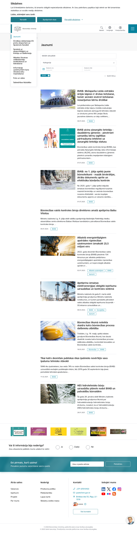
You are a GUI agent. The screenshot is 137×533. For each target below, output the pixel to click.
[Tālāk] (122, 431)
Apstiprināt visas (49, 19)
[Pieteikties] (118, 464)
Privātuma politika (48, 489)
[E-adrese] (78, 504)
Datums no (50, 68)
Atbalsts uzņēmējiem (96, 270)
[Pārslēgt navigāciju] (132, 28)
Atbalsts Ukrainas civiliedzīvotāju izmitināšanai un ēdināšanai (20, 90)
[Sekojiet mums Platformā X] (109, 489)
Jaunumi (16, 66)
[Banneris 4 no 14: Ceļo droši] (58, 431)
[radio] (59, 446)
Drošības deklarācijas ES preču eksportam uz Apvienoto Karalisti (23, 72)
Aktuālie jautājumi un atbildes (22, 46)
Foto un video (19, 108)
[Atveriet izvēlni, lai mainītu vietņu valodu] (109, 29)
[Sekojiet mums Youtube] (103, 493)
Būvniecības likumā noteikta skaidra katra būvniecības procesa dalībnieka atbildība (95, 325)
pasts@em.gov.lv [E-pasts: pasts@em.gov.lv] (83, 493)
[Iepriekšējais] (15, 431)
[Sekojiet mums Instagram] (119, 489)
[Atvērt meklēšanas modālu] (101, 29)
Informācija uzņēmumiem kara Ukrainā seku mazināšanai (21, 100)
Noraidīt (23, 19)
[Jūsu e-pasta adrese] (87, 464)
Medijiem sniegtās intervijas (20, 57)
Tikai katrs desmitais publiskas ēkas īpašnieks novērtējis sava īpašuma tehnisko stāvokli (74, 360)
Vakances (15, 489)
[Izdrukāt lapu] (122, 44)
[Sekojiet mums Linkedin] (103, 489)
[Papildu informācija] (85, 504)
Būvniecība (92, 349)
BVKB (91, 121)
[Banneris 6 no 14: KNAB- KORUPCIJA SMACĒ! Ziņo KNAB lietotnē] (98, 431)
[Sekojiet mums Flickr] (109, 493)
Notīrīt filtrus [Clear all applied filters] (111, 76)
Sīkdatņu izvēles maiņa (50, 501)
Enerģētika (100, 310)
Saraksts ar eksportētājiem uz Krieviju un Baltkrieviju (22, 81)
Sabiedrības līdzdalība (22, 112)
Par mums (15, 501)
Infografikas (18, 51)
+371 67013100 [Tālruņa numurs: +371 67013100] (82, 489)
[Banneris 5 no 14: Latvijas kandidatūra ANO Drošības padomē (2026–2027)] (78, 431)
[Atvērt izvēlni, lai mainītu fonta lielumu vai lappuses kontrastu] (120, 29)
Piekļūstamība (46, 493)
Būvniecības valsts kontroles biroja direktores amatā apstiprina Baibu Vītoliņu (78, 212)
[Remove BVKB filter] (49, 75)
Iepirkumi (15, 493)
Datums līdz (88, 68)
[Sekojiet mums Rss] (114, 494)
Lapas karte (45, 497)
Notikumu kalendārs (21, 62)
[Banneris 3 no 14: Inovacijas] (39, 431)
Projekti (14, 497)
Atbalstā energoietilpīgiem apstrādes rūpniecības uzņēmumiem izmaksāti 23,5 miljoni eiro (93, 242)
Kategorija (47, 62)
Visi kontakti (86, 511)
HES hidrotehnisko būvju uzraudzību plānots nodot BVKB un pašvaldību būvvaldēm (96, 388)
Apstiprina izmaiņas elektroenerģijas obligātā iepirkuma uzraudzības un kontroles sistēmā (96, 285)
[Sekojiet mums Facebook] (114, 489)
